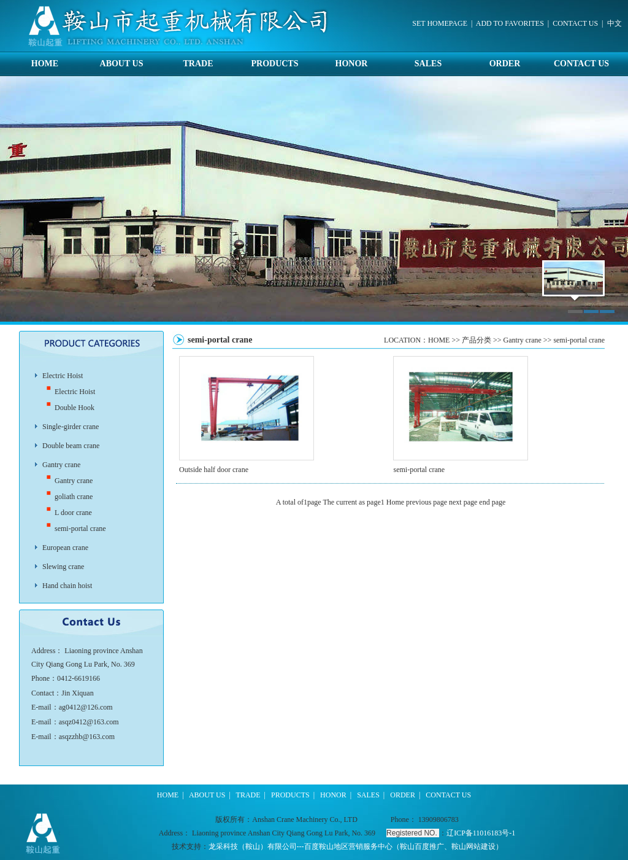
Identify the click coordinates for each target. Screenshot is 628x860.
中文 (614, 23)
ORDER (505, 63)
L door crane (73, 512)
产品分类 (476, 340)
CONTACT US (575, 23)
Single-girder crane (70, 426)
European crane (65, 547)
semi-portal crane (80, 528)
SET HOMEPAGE (439, 23)
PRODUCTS (274, 63)
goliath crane (74, 496)
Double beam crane (70, 445)
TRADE (198, 63)
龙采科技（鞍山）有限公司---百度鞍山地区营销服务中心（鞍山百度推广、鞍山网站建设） (356, 846)
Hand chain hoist (67, 585)
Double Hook (74, 407)
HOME (44, 63)
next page (463, 502)
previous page (426, 502)
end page (492, 502)
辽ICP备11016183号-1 (480, 833)
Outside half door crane (213, 469)
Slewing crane (63, 566)
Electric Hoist (62, 375)
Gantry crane (61, 464)
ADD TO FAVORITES (510, 23)
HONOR (351, 63)
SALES (428, 63)
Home (395, 502)
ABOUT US (122, 63)
